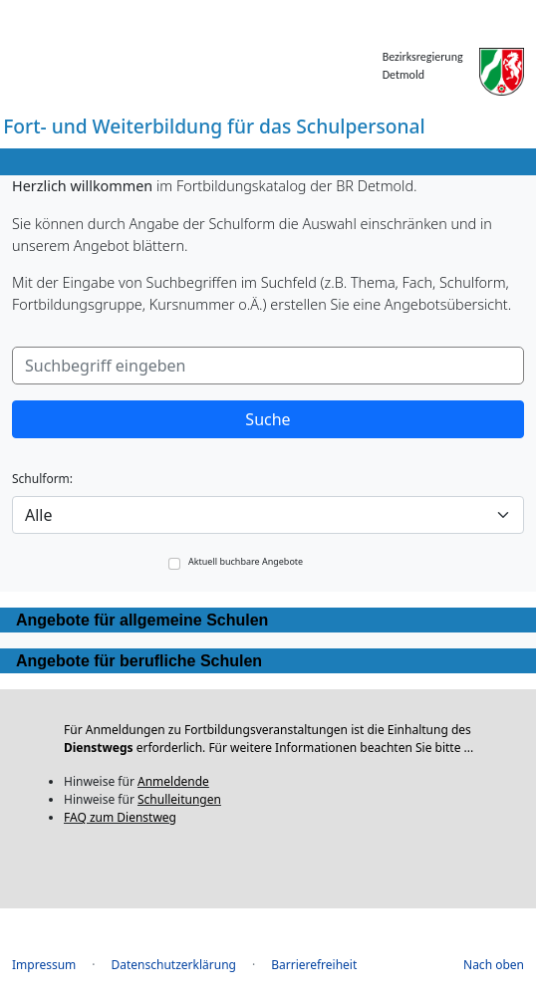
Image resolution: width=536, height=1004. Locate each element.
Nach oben (493, 964)
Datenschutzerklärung (174, 964)
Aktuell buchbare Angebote (245, 562)
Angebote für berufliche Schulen (139, 660)
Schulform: (42, 478)
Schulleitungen (179, 799)
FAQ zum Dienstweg (120, 817)
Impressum (44, 964)
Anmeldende (173, 781)
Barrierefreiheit (314, 964)
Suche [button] (267, 419)
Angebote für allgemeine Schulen (142, 620)
